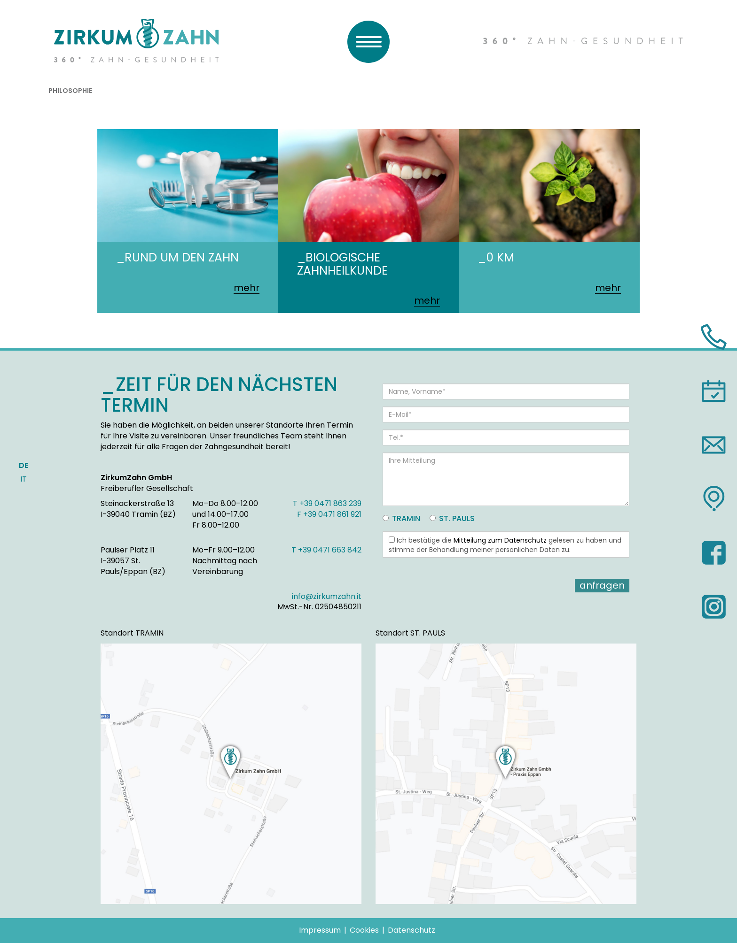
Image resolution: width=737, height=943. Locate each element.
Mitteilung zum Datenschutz (500, 540)
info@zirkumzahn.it (326, 596)
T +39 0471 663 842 (326, 549)
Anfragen (602, 585)
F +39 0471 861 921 (329, 514)
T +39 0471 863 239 (327, 503)
